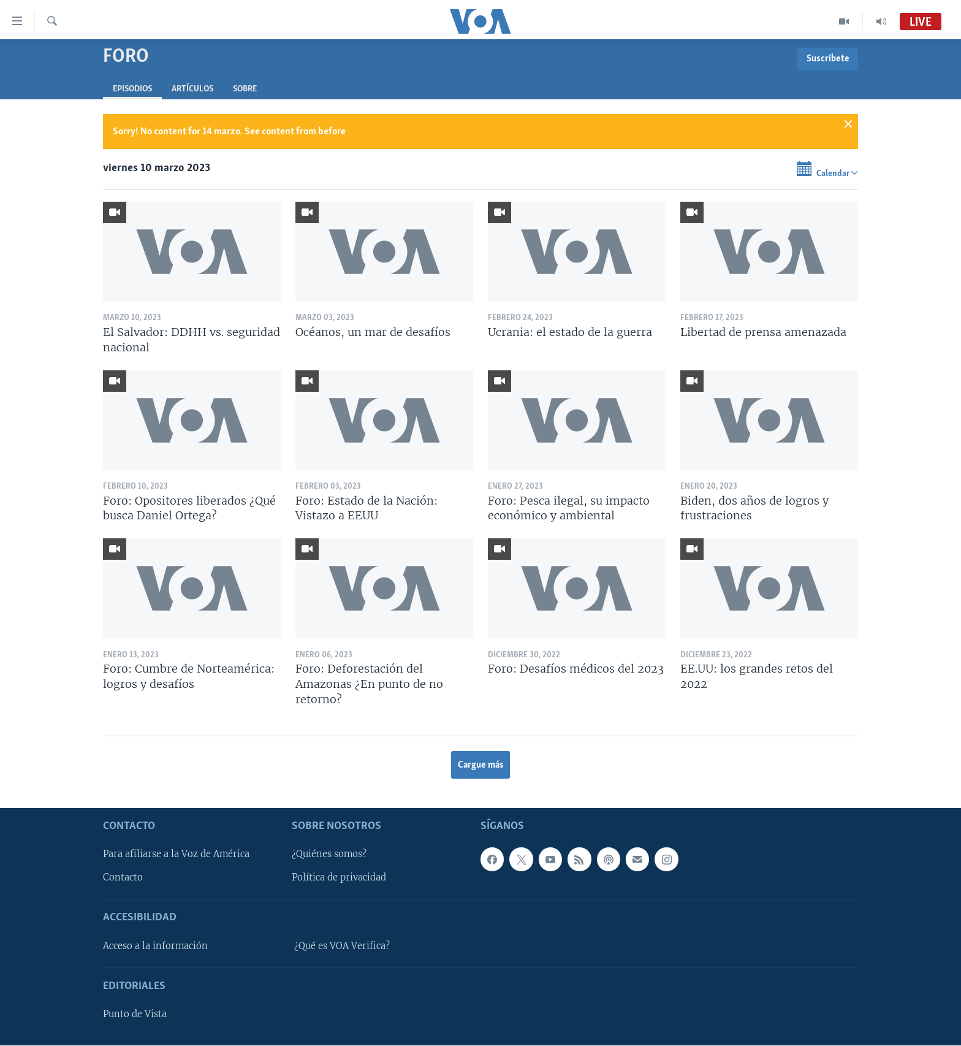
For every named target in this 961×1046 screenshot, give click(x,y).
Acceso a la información (155, 946)
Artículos (192, 89)
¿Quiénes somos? (329, 854)
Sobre (245, 89)
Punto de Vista (135, 1014)
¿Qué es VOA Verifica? (342, 946)
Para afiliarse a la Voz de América (176, 854)
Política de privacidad (339, 878)
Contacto (123, 878)
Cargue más (481, 765)
